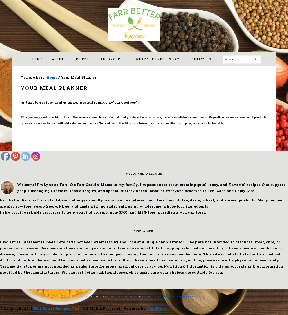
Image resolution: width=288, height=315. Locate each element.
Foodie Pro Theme (123, 296)
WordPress (188, 296)
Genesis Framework (160, 296)
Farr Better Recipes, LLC (56, 308)
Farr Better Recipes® (144, 24)
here (224, 123)
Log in (205, 296)
